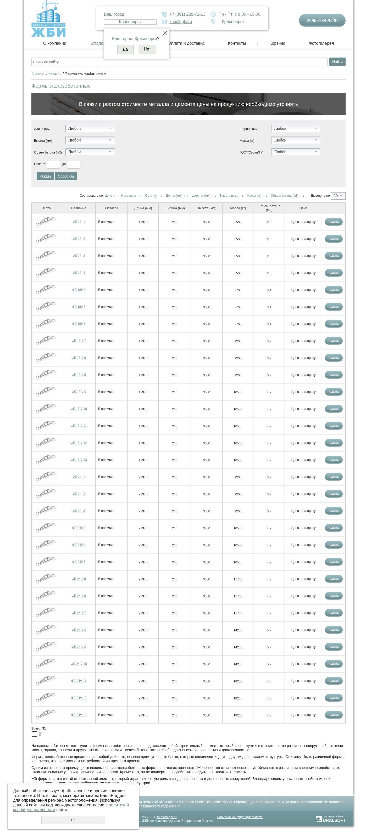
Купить (334, 222)
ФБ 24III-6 (79, 596)
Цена (38, 164)
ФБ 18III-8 (79, 358)
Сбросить (66, 176)
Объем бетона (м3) (48, 152)
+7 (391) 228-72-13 (187, 14)
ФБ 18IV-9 (79, 392)
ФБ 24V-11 (78, 681)
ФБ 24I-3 (79, 511)
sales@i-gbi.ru (167, 817)
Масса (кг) (247, 141)
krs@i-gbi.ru (180, 21)
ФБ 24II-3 (79, 528)
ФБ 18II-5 (79, 307)
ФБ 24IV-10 (79, 664)
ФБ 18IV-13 (79, 460)
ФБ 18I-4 (79, 273)
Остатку (151, 195)
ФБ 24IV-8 (79, 630)
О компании (54, 43)
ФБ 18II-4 (79, 290)
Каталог (97, 43)
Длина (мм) (42, 129)
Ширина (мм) (249, 129)
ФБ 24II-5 (79, 562)
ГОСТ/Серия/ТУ (251, 152)
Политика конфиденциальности (240, 817)
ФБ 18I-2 (79, 239)
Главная (38, 73)
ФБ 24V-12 (78, 698)
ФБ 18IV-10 (79, 409)
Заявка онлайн (322, 20)
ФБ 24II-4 (79, 545)
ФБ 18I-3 (79, 256)
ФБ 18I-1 (79, 222)
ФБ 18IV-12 (79, 443)
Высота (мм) (43, 141)
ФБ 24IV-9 (79, 647)
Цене (108, 195)
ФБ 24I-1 (79, 477)
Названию (128, 195)
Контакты (237, 43)
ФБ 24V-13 (78, 715)
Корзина (277, 43)
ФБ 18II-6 (79, 324)
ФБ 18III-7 (79, 341)
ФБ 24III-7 (79, 613)
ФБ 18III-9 (79, 375)
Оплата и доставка (186, 43)
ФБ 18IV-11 (79, 426)
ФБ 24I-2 (79, 494)
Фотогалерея (321, 43)
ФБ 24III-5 (79, 579)
